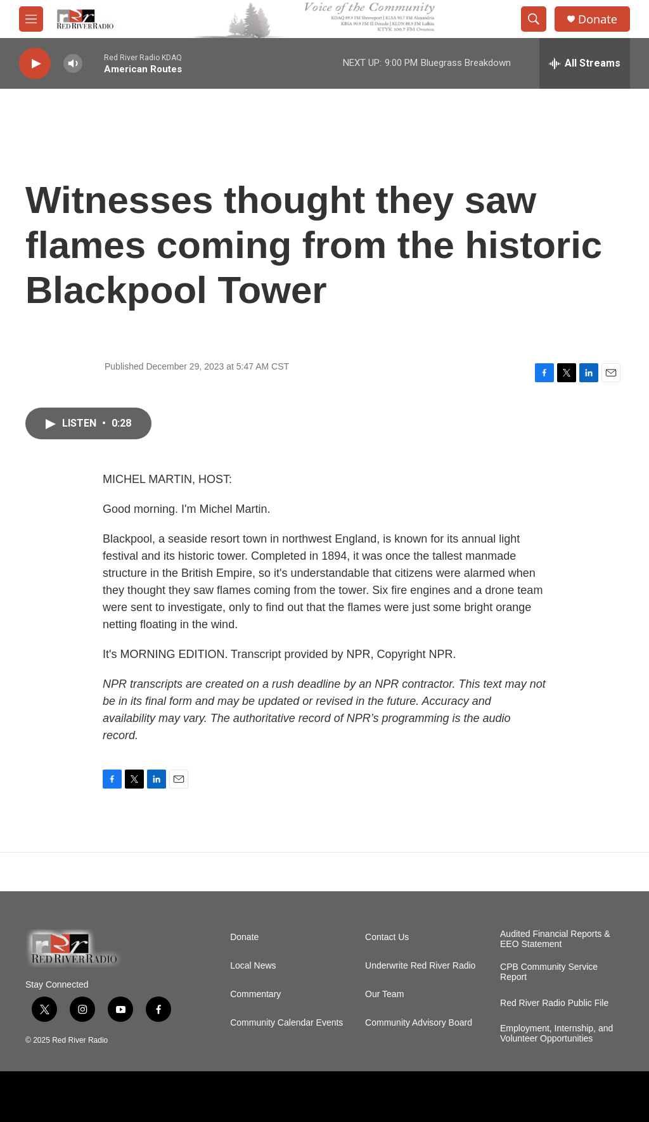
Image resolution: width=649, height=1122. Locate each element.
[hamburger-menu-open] (31, 19)
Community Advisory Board (418, 1023)
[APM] (51, 1097)
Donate (597, 19)
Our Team (384, 994)
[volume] (73, 63)
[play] (35, 63)
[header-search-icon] (533, 19)
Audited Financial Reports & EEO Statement (555, 939)
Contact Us (387, 937)
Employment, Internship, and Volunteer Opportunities (556, 1033)
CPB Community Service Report (549, 972)
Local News (253, 965)
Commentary (255, 994)
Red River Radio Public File (554, 1003)
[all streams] (584, 63)
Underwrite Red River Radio (420, 965)
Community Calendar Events (286, 1023)
